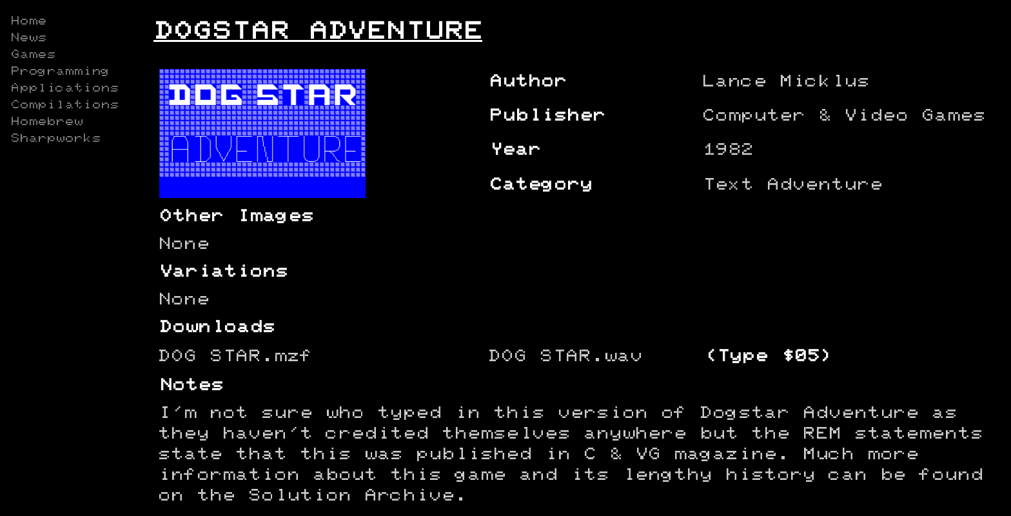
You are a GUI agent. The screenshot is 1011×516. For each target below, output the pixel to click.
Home (28, 21)
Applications (64, 88)
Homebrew (46, 121)
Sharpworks (55, 138)
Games (32, 54)
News (28, 38)
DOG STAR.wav (565, 356)
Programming (60, 71)
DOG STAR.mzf (235, 356)
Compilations (64, 105)
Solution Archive (351, 495)
